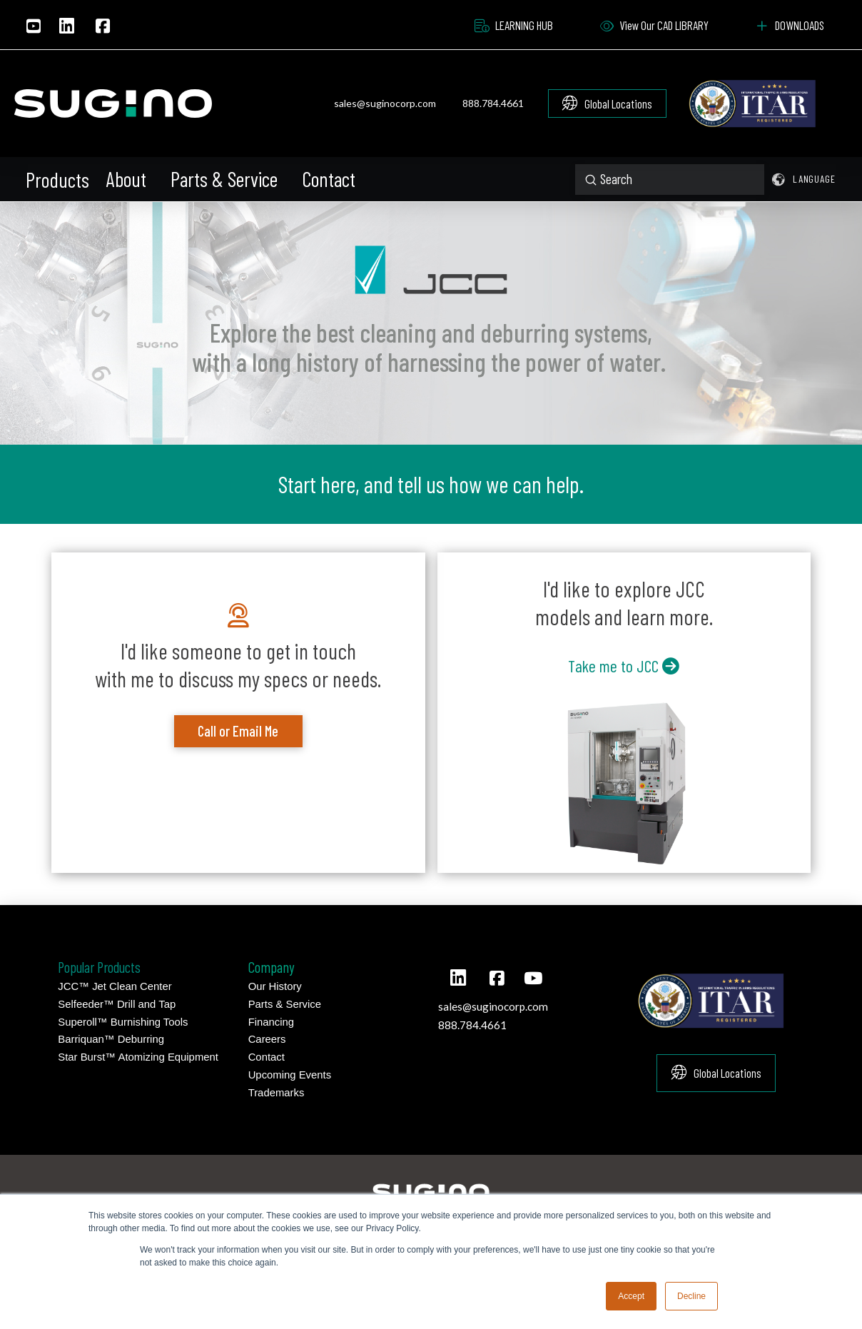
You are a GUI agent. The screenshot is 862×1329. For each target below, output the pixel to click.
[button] (58, 179)
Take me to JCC (623, 665)
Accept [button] (631, 1296)
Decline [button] (691, 1296)
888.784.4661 (493, 103)
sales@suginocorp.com (385, 103)
